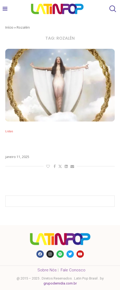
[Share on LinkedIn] (66, 166)
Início (9, 27)
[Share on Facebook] (55, 166)
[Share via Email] (72, 166)
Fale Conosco (73, 270)
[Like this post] (48, 166)
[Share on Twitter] (60, 166)
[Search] (112, 9)
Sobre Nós (47, 270)
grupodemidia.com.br (60, 283)
